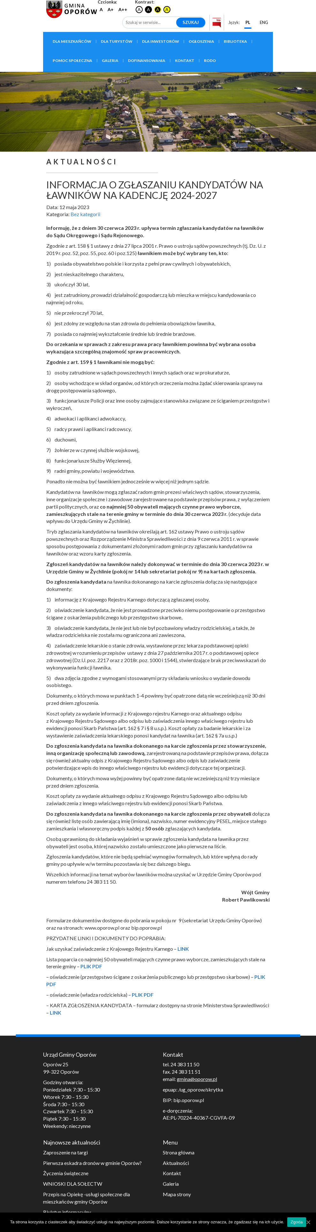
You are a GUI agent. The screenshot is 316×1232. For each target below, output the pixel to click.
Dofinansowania (146, 60)
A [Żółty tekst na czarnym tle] (157, 9)
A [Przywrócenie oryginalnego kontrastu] (139, 9)
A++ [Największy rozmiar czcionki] (122, 9)
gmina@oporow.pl (197, 1079)
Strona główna (178, 1152)
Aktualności (176, 1163)
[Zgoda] (308, 1222)
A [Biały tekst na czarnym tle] (148, 9)
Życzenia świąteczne (65, 1173)
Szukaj (191, 22)
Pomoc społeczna (72, 60)
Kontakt (184, 60)
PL (247, 22)
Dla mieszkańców (72, 41)
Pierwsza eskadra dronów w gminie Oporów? (92, 1163)
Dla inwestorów (160, 41)
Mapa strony (177, 1194)
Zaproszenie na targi (65, 1152)
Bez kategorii (85, 214)
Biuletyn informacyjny (67, 1212)
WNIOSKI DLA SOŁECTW (72, 1184)
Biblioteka (235, 41)
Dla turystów (116, 41)
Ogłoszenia (201, 41)
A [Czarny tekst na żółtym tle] (167, 9)
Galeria (110, 60)
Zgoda (296, 1222)
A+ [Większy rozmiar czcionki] (111, 9)
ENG (264, 22)
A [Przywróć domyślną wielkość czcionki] (101, 9)
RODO (210, 60)
